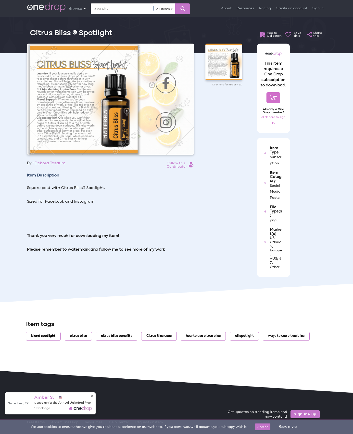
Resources (245, 8)
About (226, 8)
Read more (288, 426)
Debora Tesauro (50, 163)
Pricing (265, 8)
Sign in (318, 8)
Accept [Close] (262, 427)
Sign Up (273, 97)
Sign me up (305, 414)
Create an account (291, 8)
